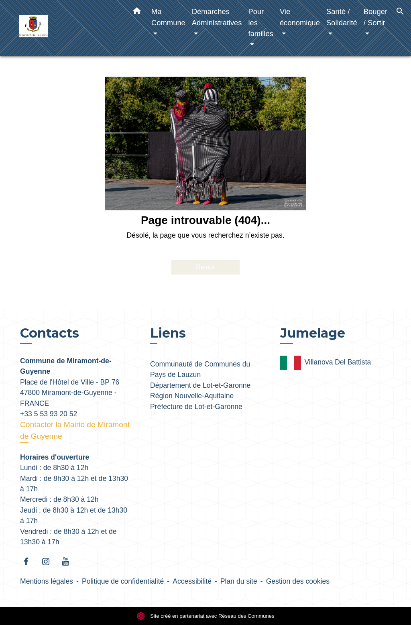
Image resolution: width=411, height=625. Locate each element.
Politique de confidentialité (123, 581)
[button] (137, 12)
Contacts (49, 333)
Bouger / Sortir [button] (375, 17)
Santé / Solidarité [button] (341, 17)
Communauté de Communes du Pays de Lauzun (200, 369)
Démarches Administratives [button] (217, 17)
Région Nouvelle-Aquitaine (192, 396)
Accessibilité (192, 581)
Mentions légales (46, 581)
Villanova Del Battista (325, 363)
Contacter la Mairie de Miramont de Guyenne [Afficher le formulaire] (75, 430)
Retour (205, 267)
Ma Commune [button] (168, 17)
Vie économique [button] (300, 17)
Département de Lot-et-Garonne (200, 385)
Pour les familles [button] (260, 22)
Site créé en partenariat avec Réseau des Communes (206, 616)
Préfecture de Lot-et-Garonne (196, 407)
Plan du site (238, 581)
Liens (168, 333)
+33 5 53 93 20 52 (48, 414)
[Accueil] (69, 28)
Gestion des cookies (298, 581)
